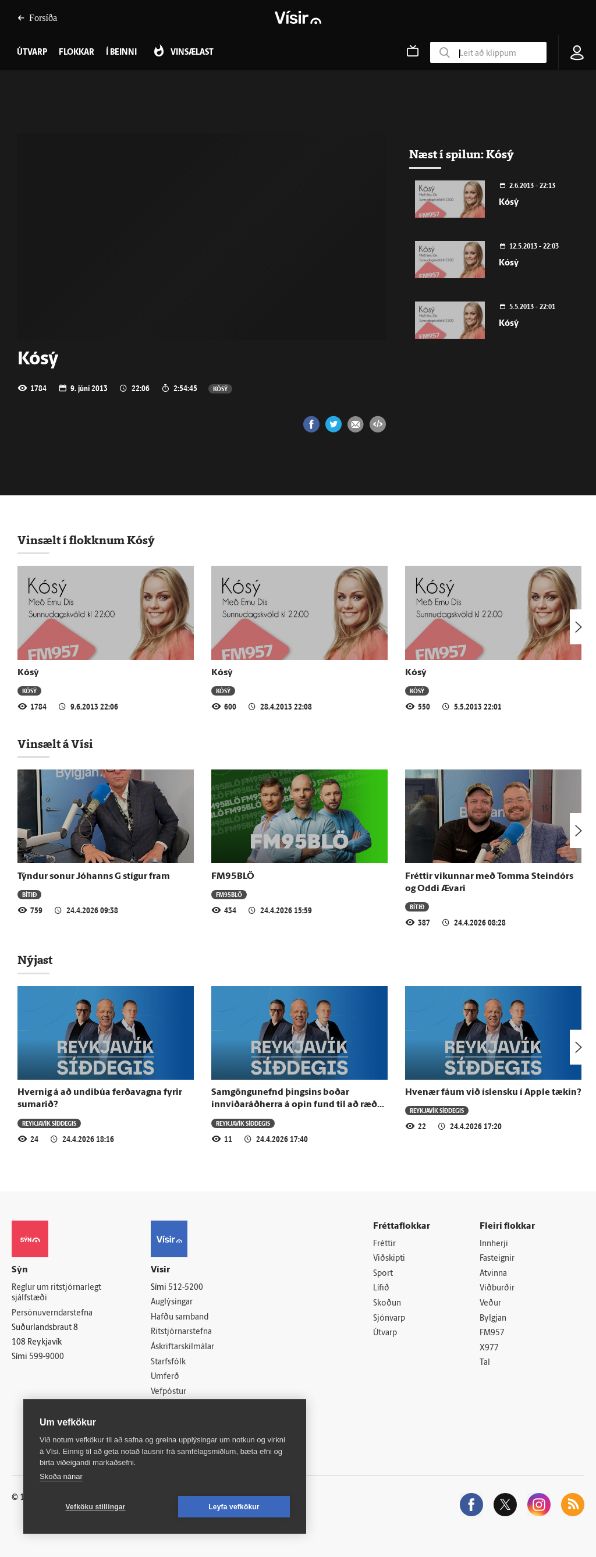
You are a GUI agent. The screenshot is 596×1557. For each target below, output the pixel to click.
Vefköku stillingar (96, 1507)
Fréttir (384, 1244)
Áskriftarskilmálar (182, 1347)
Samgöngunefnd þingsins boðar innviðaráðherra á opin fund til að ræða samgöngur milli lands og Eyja (296, 1105)
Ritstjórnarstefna (181, 1332)
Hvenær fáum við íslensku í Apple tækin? (493, 1092)
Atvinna (493, 1273)
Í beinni (121, 52)
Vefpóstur (168, 1392)
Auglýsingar (172, 1302)
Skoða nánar (61, 1476)
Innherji (494, 1244)
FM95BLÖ (232, 876)
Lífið (381, 1288)
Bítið (29, 894)
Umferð (165, 1376)
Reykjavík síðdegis (49, 1123)
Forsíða (37, 18)
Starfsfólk (168, 1362)
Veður (490, 1303)
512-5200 (185, 1287)
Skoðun (387, 1303)
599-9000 (46, 1357)
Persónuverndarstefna (52, 1313)
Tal (485, 1363)
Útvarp (385, 1333)
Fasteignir (497, 1258)
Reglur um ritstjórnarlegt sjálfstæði (56, 1293)
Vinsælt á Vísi (55, 744)
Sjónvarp (389, 1318)
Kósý (220, 388)
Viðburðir (497, 1288)
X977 (489, 1348)
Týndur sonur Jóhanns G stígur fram (93, 876)
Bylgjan (493, 1318)
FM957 (492, 1333)
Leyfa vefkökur (234, 1507)
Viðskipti (389, 1258)
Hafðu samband (179, 1317)
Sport (383, 1273)
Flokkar (76, 52)
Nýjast (34, 960)
